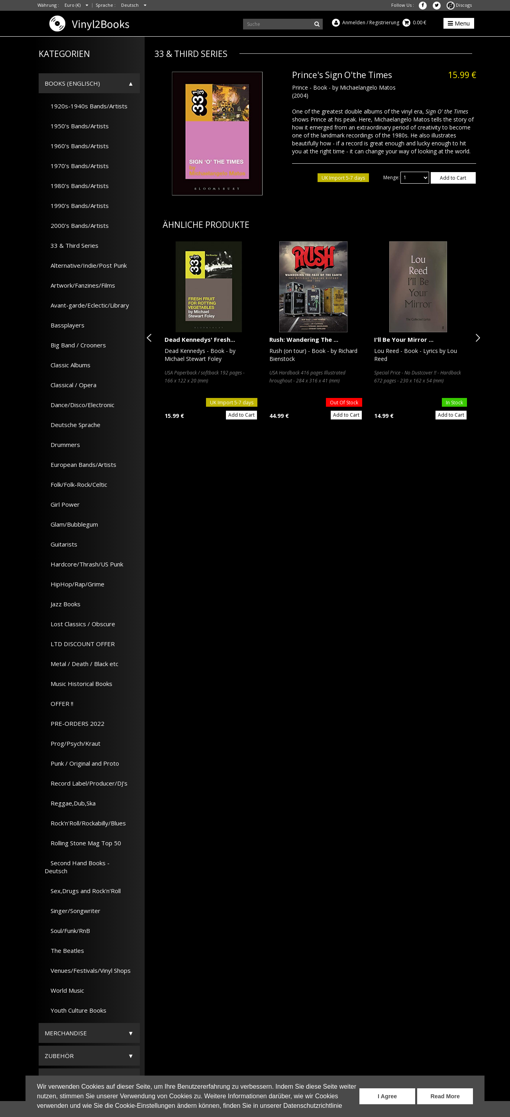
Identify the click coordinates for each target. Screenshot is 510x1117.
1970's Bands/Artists (77, 166)
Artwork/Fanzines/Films (80, 285)
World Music (64, 990)
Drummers (62, 445)
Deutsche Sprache (72, 425)
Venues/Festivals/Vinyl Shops (88, 970)
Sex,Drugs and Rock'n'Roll (83, 891)
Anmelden (353, 22)
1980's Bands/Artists (77, 186)
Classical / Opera (70, 385)
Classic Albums (67, 365)
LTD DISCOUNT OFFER (80, 644)
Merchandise (66, 1033)
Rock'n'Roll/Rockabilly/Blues (85, 823)
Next (476, 338)
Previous (151, 338)
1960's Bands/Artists (77, 146)
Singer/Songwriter (72, 911)
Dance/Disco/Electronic (79, 405)
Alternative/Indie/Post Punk (86, 265)
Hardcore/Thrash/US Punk (84, 564)
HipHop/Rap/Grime (74, 584)
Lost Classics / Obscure (80, 624)
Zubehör (59, 1056)
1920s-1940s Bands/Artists (86, 106)
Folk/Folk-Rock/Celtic (76, 484)
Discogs (459, 5)
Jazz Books (62, 604)
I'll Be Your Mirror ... (404, 339)
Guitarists (61, 544)
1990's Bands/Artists (77, 206)
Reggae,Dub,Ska (70, 803)
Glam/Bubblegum (71, 524)
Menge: (391, 177)
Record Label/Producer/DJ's (86, 783)
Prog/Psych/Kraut (72, 743)
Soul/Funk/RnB (67, 931)
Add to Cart (453, 177)
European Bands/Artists (80, 464)
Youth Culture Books (75, 1010)
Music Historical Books (78, 684)
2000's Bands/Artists (77, 225)
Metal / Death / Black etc (81, 664)
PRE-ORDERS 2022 (74, 723)
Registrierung (384, 22)
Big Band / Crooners (75, 345)
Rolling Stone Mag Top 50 (83, 843)
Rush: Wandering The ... (303, 339)
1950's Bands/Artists (77, 126)
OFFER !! (59, 703)
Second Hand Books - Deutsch (77, 867)
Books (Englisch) (72, 83)
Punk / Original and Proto (82, 763)
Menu (459, 23)
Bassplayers (64, 325)
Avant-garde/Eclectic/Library (87, 305)
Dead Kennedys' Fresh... (200, 339)
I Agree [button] (387, 1096)
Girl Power (62, 504)
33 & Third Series (71, 245)
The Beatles (64, 950)
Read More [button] (445, 1096)
